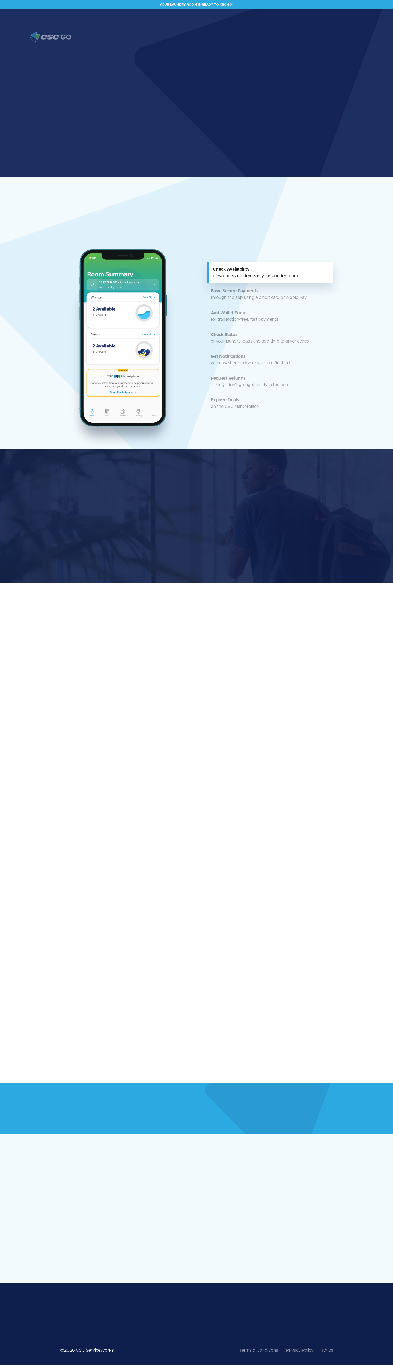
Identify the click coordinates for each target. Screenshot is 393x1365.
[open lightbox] (278, 90)
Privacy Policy (300, 1350)
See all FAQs (212, 1245)
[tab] (270, 272)
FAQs (327, 1350)
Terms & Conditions (258, 1350)
